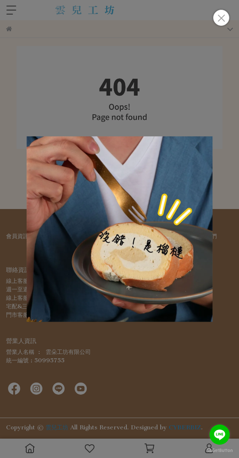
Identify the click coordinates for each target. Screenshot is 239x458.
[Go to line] (220, 435)
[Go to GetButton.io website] (220, 450)
